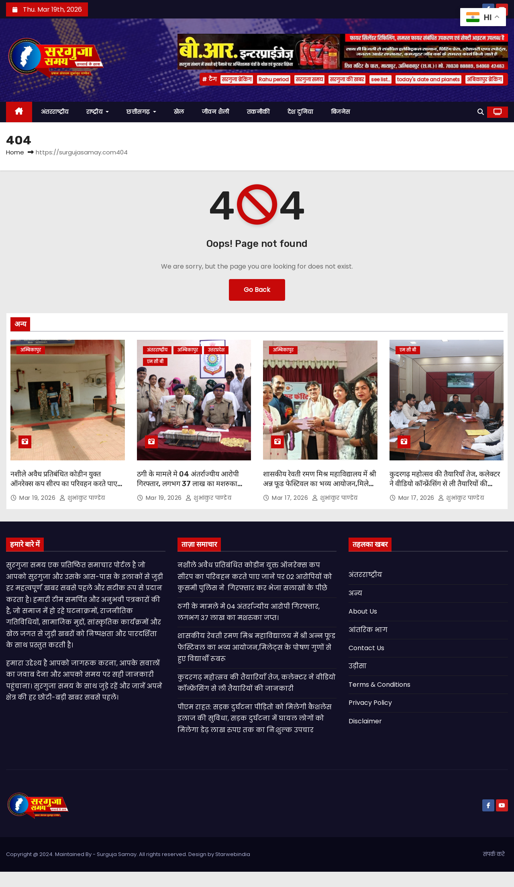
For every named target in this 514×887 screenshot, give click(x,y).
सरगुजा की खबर (347, 79)
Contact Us (366, 648)
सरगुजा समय (309, 79)
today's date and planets (428, 79)
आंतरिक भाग (368, 629)
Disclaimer (365, 721)
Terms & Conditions (379, 684)
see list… (380, 79)
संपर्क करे (494, 854)
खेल (179, 112)
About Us (363, 611)
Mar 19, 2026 (38, 498)
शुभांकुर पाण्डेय (82, 498)
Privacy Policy (370, 702)
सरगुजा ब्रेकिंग (236, 79)
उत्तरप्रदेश (216, 350)
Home (15, 152)
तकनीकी (258, 112)
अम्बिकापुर (30, 350)
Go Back (257, 289)
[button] (480, 112)
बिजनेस (340, 112)
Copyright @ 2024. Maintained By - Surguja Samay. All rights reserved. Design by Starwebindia (128, 854)
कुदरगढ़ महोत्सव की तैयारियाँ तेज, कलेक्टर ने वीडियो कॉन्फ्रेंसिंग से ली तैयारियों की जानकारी (445, 484)
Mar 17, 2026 (291, 498)
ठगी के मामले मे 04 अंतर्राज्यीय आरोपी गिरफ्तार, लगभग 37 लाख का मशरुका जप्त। (188, 484)
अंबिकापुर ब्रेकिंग (484, 79)
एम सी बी (155, 362)
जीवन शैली (215, 112)
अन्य (355, 593)
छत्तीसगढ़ (141, 112)
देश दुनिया (300, 112)
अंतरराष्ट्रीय (55, 112)
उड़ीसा (358, 666)
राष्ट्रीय (97, 112)
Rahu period (274, 79)
